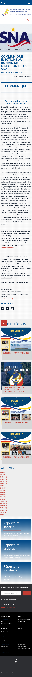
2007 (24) (3, 512)
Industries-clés (21, 621)
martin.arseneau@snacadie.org (11, 299)
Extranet (16, 668)
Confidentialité (9, 668)
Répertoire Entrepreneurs (24, 619)
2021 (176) (3, 481)
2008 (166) (3, 510)
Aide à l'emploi (21, 636)
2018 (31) (3, 488)
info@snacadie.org (7, 248)
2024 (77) (3, 475)
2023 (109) (3, 477)
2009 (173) (3, 508)
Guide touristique (22, 646)
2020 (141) (3, 484)
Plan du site (22, 668)
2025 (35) (3, 473)
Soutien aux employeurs (23, 631)
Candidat (20, 634)
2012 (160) (3, 501)
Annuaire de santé (5, 650)
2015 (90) (3, 495)
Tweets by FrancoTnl (8, 607)
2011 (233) (3, 503)
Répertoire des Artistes (6, 623)
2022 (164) (3, 479)
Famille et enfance (5, 634)
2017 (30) (3, 490)
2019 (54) (3, 486)
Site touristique (21, 644)
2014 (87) (3, 497)
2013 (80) (3, 499)
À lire (2, 621)
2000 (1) (2, 514)
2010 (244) (3, 506)
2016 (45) (3, 492)
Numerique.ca (12, 674)
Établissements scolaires (7, 631)
